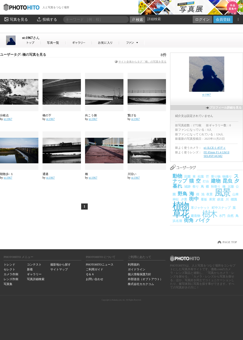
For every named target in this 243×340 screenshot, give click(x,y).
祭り (195, 186)
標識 (234, 199)
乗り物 (215, 176)
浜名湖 (177, 221)
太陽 (230, 186)
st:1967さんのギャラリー (79, 43)
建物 (216, 181)
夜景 (209, 194)
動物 (177, 176)
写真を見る (16, 19)
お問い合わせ (94, 279)
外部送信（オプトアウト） (145, 279)
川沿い (132, 174)
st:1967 (31, 38)
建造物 (195, 216)
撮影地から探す (60, 264)
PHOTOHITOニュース (99, 264)
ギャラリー (34, 274)
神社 (176, 199)
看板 (204, 199)
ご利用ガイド (94, 269)
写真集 (8, 284)
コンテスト (34, 264)
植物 (181, 206)
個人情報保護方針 (139, 274)
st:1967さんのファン (132, 43)
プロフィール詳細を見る (225, 107)
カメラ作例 (11, 274)
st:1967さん (31, 43)
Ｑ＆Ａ (90, 274)
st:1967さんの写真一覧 (53, 43)
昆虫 (227, 181)
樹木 (209, 214)
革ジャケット (200, 208)
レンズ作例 (11, 279)
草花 (181, 214)
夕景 (184, 199)
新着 (30, 269)
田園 (187, 176)
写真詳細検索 (35, 279)
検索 (137, 20)
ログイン (202, 19)
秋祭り (215, 186)
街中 (194, 199)
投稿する (46, 19)
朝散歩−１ (6, 174)
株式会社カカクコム (141, 284)
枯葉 (201, 176)
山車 (235, 194)
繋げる (132, 115)
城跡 (187, 186)
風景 (222, 192)
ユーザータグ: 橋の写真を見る (23, 54)
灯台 (206, 181)
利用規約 (133, 264)
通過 (45, 174)
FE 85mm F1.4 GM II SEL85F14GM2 (216, 154)
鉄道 (220, 199)
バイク (203, 220)
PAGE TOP (230, 242)
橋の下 (47, 115)
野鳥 (182, 193)
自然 (230, 216)
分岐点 (4, 115)
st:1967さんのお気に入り (105, 43)
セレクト (9, 269)
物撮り (227, 176)
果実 (212, 199)
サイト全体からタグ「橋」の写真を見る (142, 61)
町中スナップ (221, 208)
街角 (189, 220)
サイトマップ (59, 269)
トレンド (9, 264)
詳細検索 (154, 19)
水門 (222, 216)
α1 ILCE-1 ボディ (215, 147)
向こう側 (91, 115)
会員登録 (223, 19)
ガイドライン (136, 269)
